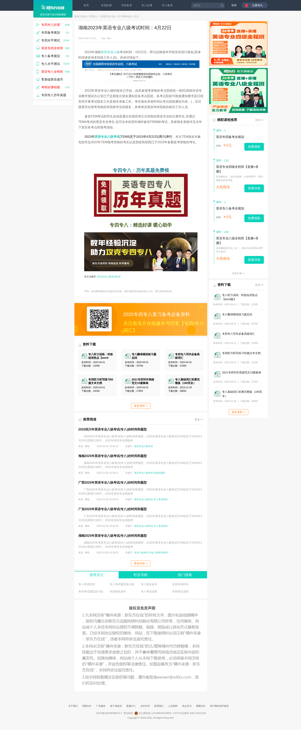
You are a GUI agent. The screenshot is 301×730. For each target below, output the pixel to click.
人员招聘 (173, 706)
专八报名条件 (149, 584)
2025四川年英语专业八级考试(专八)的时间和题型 (112, 429)
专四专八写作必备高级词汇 (238, 333)
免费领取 (254, 146)
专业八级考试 (141, 552)
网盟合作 (200, 706)
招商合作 (87, 706)
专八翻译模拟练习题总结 (237, 314)
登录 (234, 5)
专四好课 (106, 5)
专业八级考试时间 (158, 552)
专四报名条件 (118, 591)
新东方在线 (80, 16)
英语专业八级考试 (107, 136)
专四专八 (93, 16)
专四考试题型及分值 (90, 591)
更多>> (199, 419)
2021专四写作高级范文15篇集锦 (241, 372)
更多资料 (141, 405)
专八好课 (146, 5)
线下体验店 (116, 706)
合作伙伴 (145, 706)
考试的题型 (159, 472)
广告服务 (100, 706)
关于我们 (73, 706)
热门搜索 (185, 575)
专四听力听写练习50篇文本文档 (241, 353)
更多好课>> (238, 273)
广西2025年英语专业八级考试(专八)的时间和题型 (112, 482)
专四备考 (126, 5)
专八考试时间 (161, 499)
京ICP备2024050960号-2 (109, 713)
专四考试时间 (180, 584)
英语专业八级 (108, 16)
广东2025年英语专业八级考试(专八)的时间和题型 (112, 509)
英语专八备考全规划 (230, 208)
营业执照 (128, 713)
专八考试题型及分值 (122, 584)
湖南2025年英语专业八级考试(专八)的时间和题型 (112, 535)
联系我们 (159, 706)
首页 (86, 5)
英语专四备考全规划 (230, 137)
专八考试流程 (149, 591)
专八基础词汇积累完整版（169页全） (242, 393)
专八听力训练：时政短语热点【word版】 (240, 297)
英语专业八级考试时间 (109, 276)
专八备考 (167, 5)
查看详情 (254, 188)
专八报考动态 (125, 16)
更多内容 (141, 563)
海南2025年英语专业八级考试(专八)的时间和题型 (112, 456)
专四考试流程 (180, 591)
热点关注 (187, 706)
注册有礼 (257, 5)
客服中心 (131, 706)
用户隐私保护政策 (219, 706)
